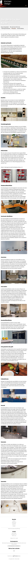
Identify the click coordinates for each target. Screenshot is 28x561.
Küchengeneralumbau (5, 28)
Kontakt (14, 526)
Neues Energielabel (5, 27)
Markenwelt (14, 522)
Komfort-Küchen (20, 28)
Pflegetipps (13, 28)
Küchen (14, 520)
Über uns (14, 524)
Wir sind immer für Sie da (15, 27)
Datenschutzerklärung (16, 528)
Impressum (10, 528)
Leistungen (14, 523)
